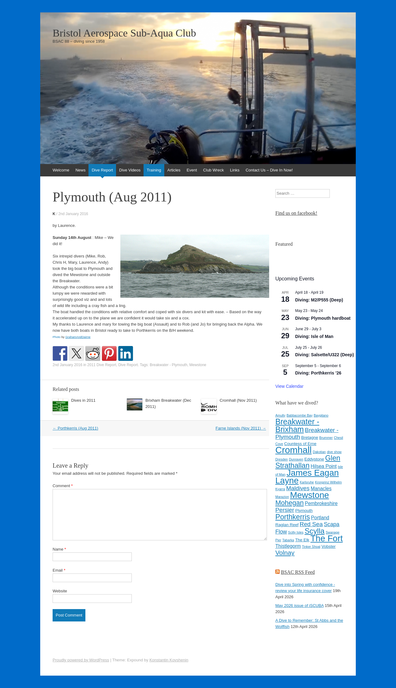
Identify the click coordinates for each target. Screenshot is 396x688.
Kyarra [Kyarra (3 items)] (280, 489)
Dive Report (102, 170)
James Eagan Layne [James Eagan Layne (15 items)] (307, 476)
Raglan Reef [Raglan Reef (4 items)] (287, 524)
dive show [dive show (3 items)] (334, 452)
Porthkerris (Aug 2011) (75, 428)
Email (59, 570)
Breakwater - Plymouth (168, 365)
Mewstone (197, 365)
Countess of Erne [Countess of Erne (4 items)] (300, 443)
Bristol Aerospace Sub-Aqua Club (124, 33)
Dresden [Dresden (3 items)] (281, 459)
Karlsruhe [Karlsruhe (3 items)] (307, 482)
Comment (63, 485)
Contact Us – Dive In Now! (269, 170)
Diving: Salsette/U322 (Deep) (324, 354)
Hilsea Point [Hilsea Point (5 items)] (324, 466)
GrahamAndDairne (77, 337)
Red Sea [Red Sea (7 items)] (311, 524)
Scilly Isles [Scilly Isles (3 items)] (295, 532)
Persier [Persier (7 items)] (284, 510)
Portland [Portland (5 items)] (320, 517)
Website (60, 591)
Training (154, 170)
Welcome (61, 170)
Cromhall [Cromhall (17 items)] (293, 450)
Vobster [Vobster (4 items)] (328, 546)
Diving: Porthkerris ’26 (318, 372)
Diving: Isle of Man (314, 336)
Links (234, 170)
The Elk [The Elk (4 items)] (302, 540)
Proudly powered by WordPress (81, 660)
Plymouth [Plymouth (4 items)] (303, 510)
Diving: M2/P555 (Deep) (319, 299)
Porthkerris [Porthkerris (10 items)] (292, 517)
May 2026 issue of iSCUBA (299, 605)
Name (59, 549)
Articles (174, 170)
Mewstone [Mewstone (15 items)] (309, 495)
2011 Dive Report (101, 365)
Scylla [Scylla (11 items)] (314, 531)
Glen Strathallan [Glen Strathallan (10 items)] (307, 461)
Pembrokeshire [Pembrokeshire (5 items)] (321, 503)
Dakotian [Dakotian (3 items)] (319, 452)
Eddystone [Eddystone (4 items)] (314, 459)
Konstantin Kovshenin (168, 660)
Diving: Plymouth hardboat (323, 318)
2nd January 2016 (73, 214)
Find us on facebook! (296, 213)
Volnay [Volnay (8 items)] (285, 552)
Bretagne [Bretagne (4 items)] (309, 437)
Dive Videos (129, 170)
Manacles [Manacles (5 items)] (321, 488)
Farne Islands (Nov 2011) (241, 428)
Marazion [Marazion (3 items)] (282, 497)
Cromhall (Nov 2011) (238, 400)
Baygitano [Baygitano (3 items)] (321, 415)
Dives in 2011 (83, 400)
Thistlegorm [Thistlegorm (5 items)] (288, 546)
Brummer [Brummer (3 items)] (326, 437)
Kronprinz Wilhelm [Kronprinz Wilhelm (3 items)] (328, 482)
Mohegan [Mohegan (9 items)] (289, 503)
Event (192, 170)
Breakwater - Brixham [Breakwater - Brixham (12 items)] (297, 425)
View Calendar (289, 386)
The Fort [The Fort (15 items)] (326, 538)
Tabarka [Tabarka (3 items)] (288, 540)
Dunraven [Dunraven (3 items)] (296, 459)
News (80, 170)
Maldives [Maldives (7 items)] (298, 488)
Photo (56, 337)
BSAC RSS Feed (298, 572)
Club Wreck (213, 170)
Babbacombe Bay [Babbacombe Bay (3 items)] (299, 415)
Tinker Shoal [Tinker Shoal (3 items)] (311, 546)
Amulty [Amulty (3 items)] (280, 415)
